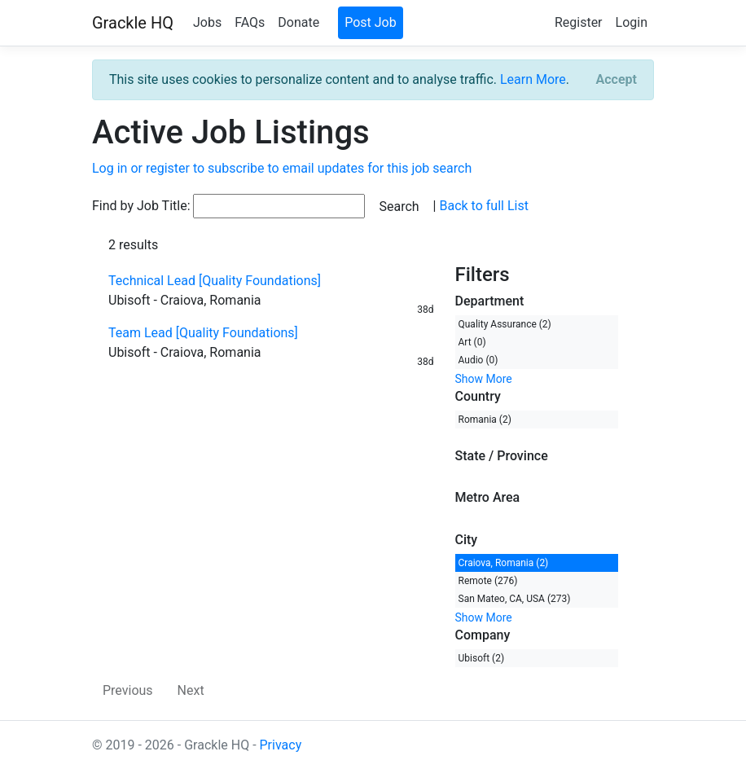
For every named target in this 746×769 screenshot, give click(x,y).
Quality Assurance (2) (505, 324)
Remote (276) (488, 581)
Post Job (370, 22)
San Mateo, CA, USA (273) (515, 598)
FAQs (250, 22)
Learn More (533, 79)
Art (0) (472, 342)
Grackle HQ (132, 23)
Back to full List (483, 205)
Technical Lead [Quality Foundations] (214, 280)
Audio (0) (478, 360)
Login (631, 22)
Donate (298, 22)
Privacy (281, 745)
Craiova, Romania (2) (504, 563)
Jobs (207, 22)
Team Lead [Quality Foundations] (203, 333)
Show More (483, 378)
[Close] (616, 79)
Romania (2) (485, 419)
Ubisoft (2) (482, 658)
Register (579, 22)
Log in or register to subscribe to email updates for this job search (282, 168)
